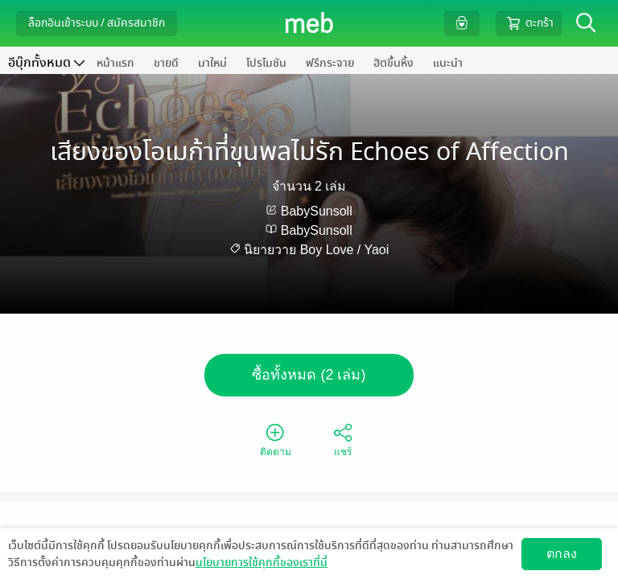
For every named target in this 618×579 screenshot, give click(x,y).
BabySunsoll (316, 211)
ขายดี (166, 63)
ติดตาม (275, 439)
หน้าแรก (115, 63)
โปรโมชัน (266, 63)
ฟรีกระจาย (330, 63)
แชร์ (343, 439)
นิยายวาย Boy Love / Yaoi (316, 250)
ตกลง (561, 554)
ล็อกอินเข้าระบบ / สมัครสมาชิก (96, 22)
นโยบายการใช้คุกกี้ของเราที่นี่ (262, 562)
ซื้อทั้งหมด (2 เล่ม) (308, 375)
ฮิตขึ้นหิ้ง (393, 63)
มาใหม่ (212, 63)
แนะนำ (448, 63)
